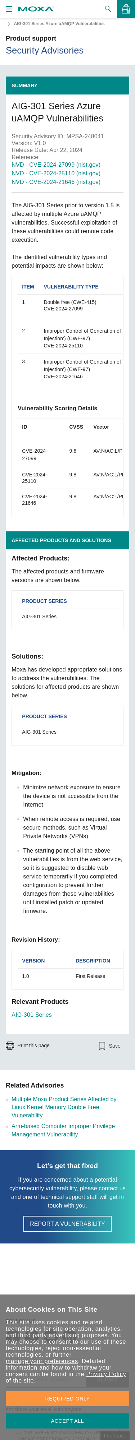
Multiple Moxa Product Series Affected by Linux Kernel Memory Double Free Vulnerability (64, 1107)
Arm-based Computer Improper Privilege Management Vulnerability (63, 1130)
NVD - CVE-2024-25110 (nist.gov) (56, 173)
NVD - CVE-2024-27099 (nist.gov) (56, 165)
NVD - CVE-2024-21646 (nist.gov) (56, 182)
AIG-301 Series (32, 1015)
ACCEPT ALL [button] (67, 1421)
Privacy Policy (106, 1374)
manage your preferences (42, 1361)
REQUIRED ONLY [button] (67, 1399)
